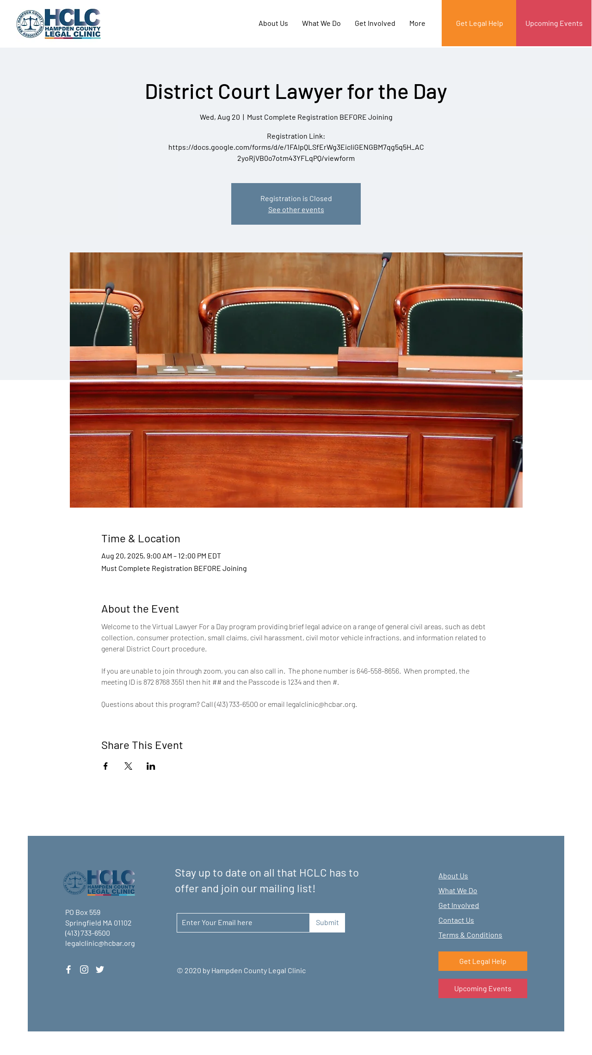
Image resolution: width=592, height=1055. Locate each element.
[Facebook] (68, 969)
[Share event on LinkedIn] (151, 766)
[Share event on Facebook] (105, 766)
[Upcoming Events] (554, 23)
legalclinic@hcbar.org (100, 942)
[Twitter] (99, 969)
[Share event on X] (128, 766)
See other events (296, 209)
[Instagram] (84, 969)
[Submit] (327, 922)
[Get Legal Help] (479, 23)
